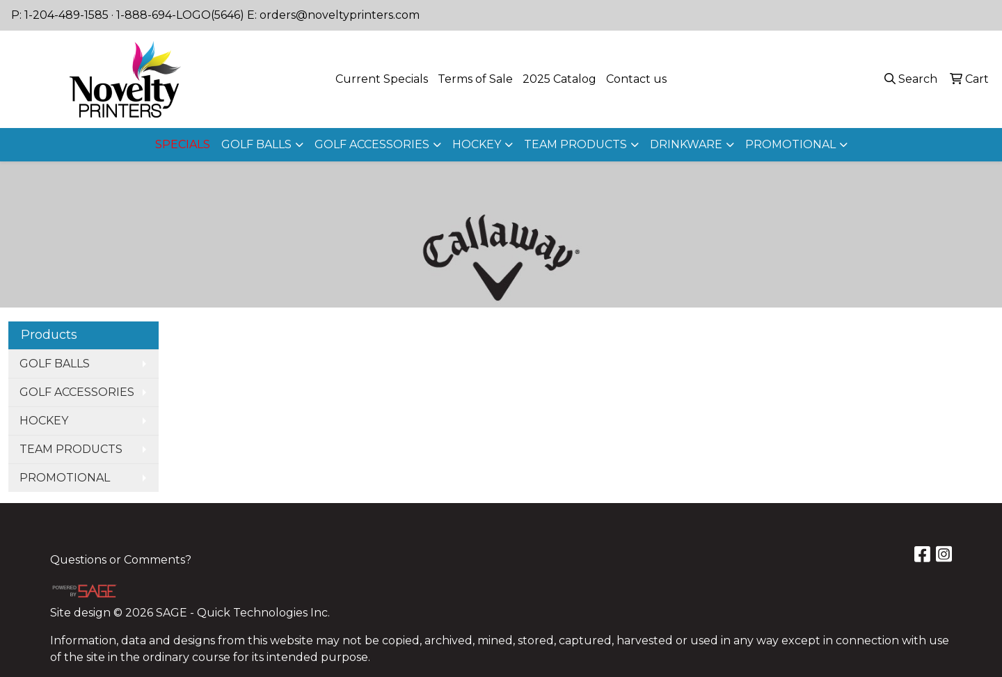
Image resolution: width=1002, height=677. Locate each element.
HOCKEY (476, 144)
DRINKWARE (686, 144)
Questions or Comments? (120, 559)
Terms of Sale (475, 79)
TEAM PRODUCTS (575, 144)
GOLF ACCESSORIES (372, 144)
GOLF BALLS (256, 144)
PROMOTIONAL (790, 144)
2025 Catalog (559, 79)
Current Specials (381, 79)
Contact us (636, 79)
